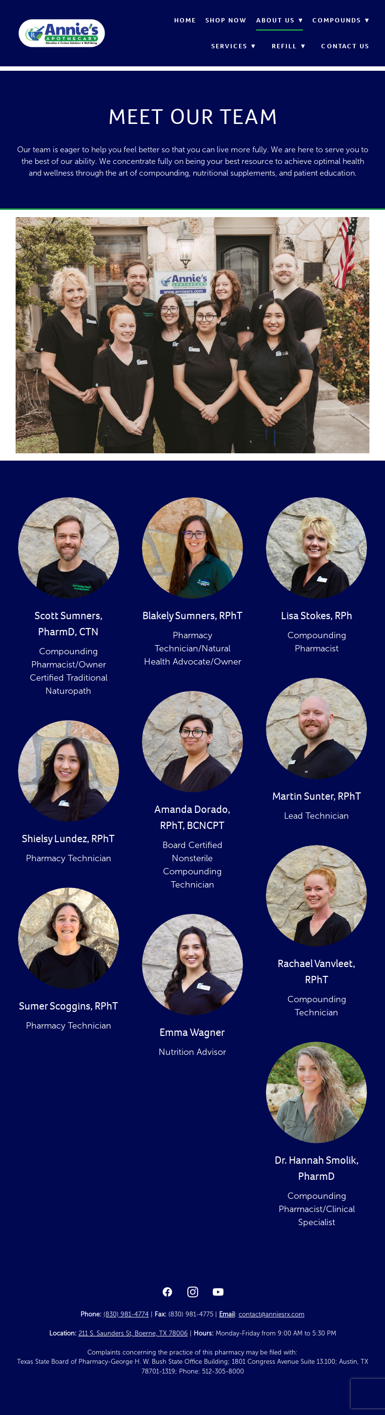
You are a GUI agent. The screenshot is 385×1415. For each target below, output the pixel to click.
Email (227, 1314)
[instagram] (193, 1292)
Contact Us (345, 46)
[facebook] (167, 1292)
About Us (280, 20)
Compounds (341, 20)
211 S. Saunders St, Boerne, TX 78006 (133, 1333)
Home (185, 20)
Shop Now (226, 20)
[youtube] (218, 1292)
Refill (289, 46)
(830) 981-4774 (126, 1314)
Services (233, 46)
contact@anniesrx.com (271, 1314)
